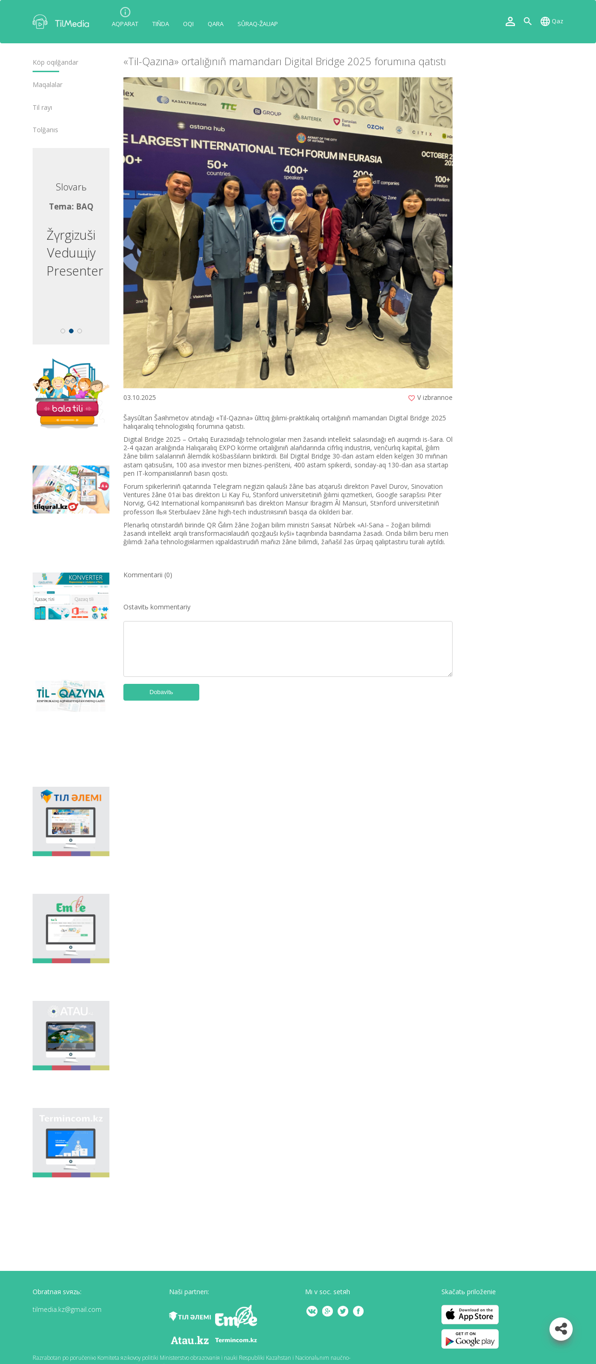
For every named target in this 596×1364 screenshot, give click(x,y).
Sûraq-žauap (257, 24)
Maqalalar (47, 85)
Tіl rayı (42, 107)
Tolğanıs (45, 130)
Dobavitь (161, 692)
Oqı (188, 24)
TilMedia (63, 21)
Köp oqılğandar (55, 62)
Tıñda (160, 24)
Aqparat (125, 24)
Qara (216, 24)
